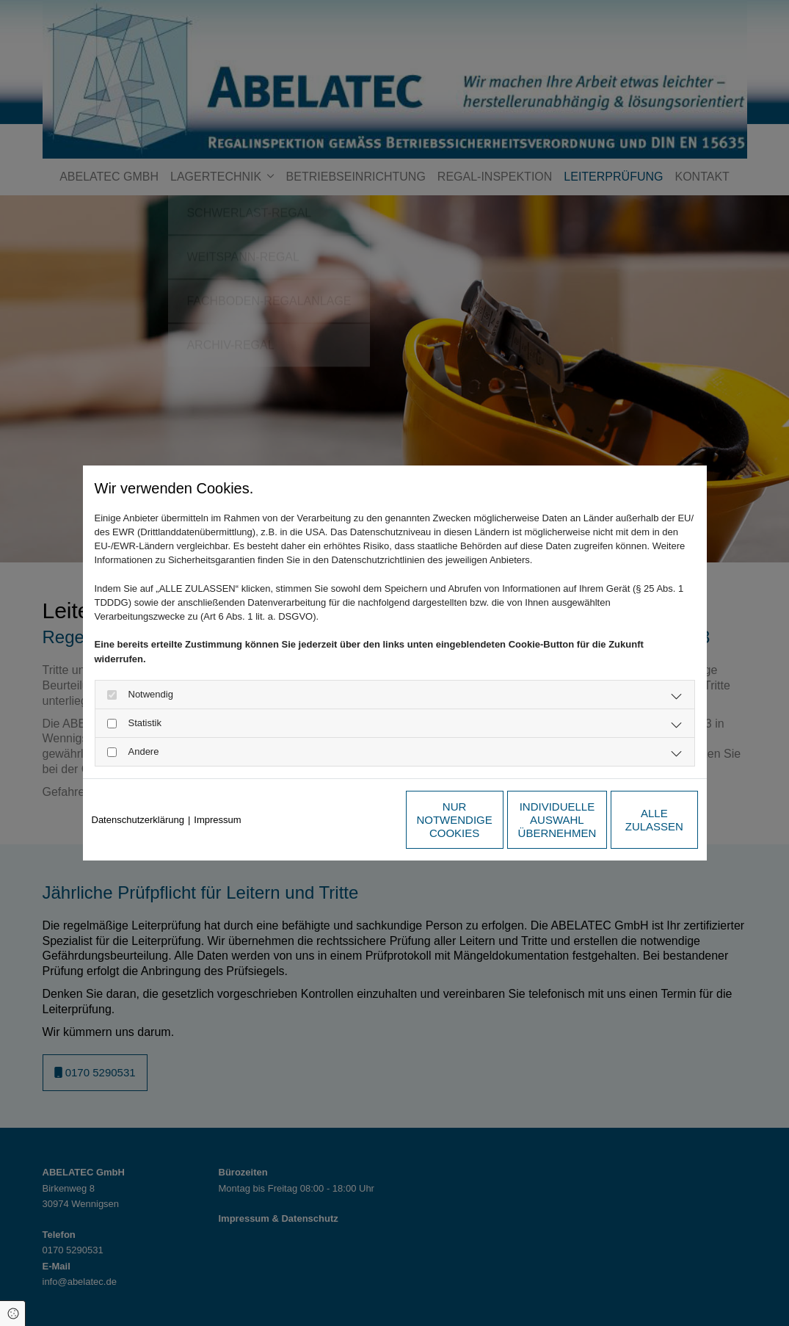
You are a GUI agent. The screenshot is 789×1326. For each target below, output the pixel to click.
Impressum (217, 819)
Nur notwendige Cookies (350, 820)
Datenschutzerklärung (138, 819)
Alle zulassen (630, 820)
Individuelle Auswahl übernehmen (490, 819)
